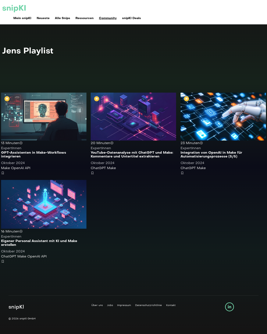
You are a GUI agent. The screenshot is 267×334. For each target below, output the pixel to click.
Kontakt (171, 306)
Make (5, 168)
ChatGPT (98, 168)
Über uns (97, 306)
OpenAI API (20, 168)
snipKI (14, 8)
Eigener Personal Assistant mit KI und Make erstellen (39, 243)
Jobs (110, 306)
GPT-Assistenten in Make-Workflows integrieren (33, 155)
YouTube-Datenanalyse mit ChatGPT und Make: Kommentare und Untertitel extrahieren (132, 155)
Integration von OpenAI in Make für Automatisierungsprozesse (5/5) (211, 155)
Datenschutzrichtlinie (148, 306)
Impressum (124, 306)
